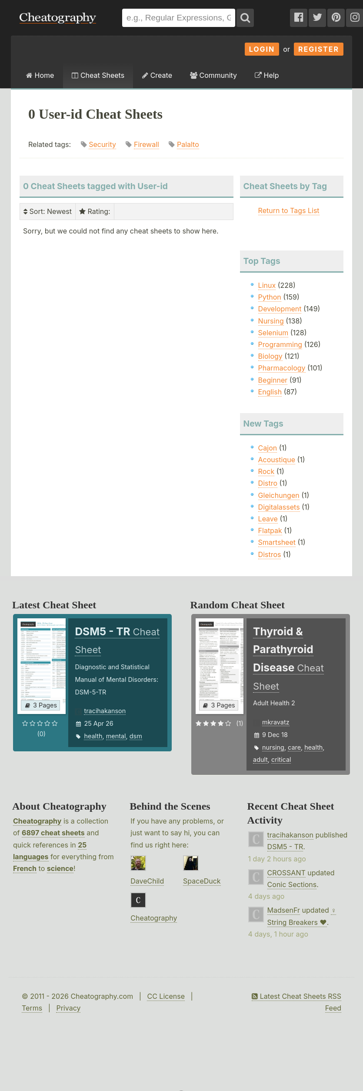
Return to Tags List (289, 210)
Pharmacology (282, 368)
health (93, 736)
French (25, 868)
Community (213, 75)
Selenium (273, 332)
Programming (280, 344)
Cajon (267, 448)
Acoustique (276, 459)
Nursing (271, 321)
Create (157, 75)
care (294, 747)
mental (116, 736)
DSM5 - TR (285, 846)
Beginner (273, 380)
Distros (269, 554)
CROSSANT (286, 872)
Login (262, 49)
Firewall (146, 144)
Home (40, 75)
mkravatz (276, 722)
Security (102, 144)
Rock (266, 471)
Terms (32, 1008)
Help (267, 75)
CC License (166, 996)
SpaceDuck (202, 881)
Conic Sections (292, 884)
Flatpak (270, 530)
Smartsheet (277, 542)
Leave (268, 518)
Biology (270, 356)
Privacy (68, 1008)
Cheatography (37, 821)
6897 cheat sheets (53, 832)
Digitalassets (279, 507)
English (270, 391)
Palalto (188, 144)
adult (260, 759)
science (60, 868)
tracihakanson (105, 710)
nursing (273, 747)
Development (280, 308)
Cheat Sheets (98, 75)
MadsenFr (283, 910)
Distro (267, 483)
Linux (267, 285)
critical (281, 759)
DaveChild (147, 881)
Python (269, 297)
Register (318, 49)
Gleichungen (279, 495)
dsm (136, 736)
